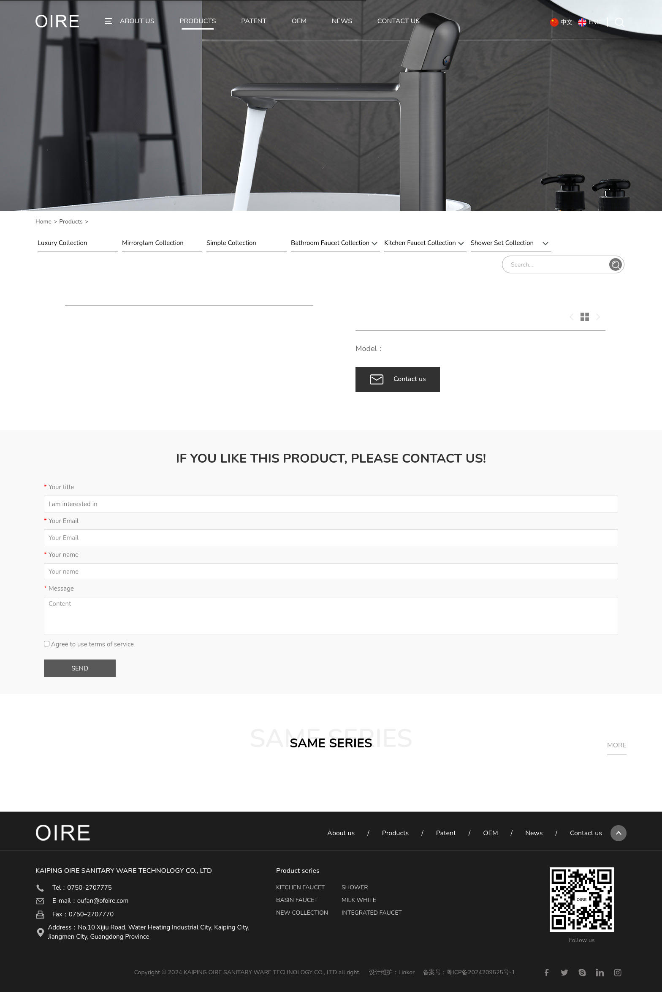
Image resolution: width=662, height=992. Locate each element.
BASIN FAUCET (297, 900)
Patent (446, 833)
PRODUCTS (197, 21)
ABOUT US (137, 21)
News (534, 833)
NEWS (342, 21)
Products (71, 222)
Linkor (407, 972)
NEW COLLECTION (302, 913)
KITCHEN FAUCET (300, 887)
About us (341, 833)
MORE (617, 745)
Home (43, 222)
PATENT (253, 21)
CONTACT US (398, 21)
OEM (299, 21)
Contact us (586, 833)
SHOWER (355, 887)
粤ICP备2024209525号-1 (481, 972)
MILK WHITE (359, 900)
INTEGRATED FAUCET (372, 913)
